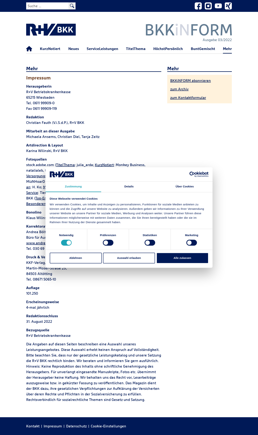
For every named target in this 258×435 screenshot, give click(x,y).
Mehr (227, 48)
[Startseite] (29, 49)
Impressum (53, 426)
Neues (73, 48)
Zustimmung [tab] (73, 186)
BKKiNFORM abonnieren (190, 80)
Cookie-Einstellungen (108, 426)
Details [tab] (129, 186)
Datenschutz (76, 426)
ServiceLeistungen (102, 48)
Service (32, 192)
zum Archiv (179, 89)
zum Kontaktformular (188, 97)
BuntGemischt (203, 48)
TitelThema (136, 48)
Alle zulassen (182, 258)
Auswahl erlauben (129, 258)
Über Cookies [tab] (185, 186)
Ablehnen (75, 258)
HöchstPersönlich (168, 48)
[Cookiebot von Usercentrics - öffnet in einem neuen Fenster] (192, 174)
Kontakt (33, 426)
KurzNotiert (50, 48)
